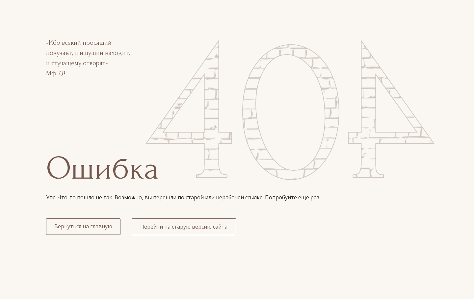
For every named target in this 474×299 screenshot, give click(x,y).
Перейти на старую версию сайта (183, 226)
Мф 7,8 (56, 73)
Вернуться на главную (83, 226)
